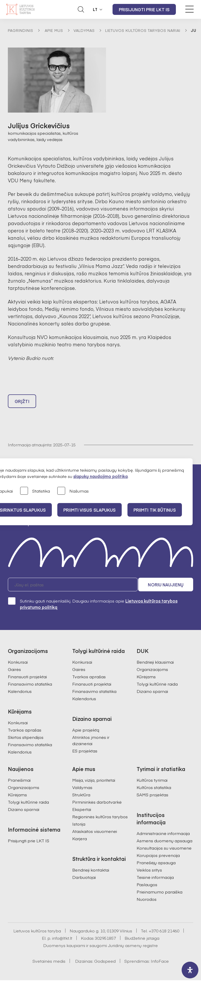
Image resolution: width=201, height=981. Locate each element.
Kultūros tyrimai (152, 781)
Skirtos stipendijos (25, 738)
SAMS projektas (152, 795)
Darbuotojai (84, 878)
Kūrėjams (146, 677)
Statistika (35, 491)
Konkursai (18, 662)
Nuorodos (147, 900)
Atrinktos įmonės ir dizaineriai (90, 741)
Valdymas (84, 30)
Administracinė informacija (163, 834)
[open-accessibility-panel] (190, 970)
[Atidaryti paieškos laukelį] (80, 9)
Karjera (79, 839)
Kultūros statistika (154, 788)
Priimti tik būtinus (156, 510)
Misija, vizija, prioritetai (93, 781)
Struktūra (81, 795)
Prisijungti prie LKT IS (144, 9)
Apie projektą (85, 730)
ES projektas (84, 751)
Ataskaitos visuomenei (94, 832)
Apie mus (54, 30)
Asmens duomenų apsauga (164, 841)
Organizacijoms (152, 670)
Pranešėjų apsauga (156, 863)
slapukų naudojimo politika (100, 476)
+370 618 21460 (164, 931)
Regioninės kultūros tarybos (100, 817)
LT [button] (95, 9)
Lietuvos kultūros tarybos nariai (142, 30)
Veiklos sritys (149, 870)
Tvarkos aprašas (24, 730)
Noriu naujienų (168, 585)
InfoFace (160, 962)
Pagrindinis (20, 30)
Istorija (78, 824)
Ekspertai (81, 810)
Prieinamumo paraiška (159, 892)
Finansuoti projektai (27, 677)
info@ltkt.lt (62, 939)
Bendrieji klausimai (155, 662)
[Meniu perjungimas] (189, 9)
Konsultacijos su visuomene (164, 848)
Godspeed (105, 962)
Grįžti (22, 402)
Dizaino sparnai (152, 692)
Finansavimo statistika (30, 684)
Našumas (73, 491)
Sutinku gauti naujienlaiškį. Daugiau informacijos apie (92, 604)
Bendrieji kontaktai (90, 870)
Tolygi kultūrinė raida (157, 684)
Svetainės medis (48, 962)
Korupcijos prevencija (158, 856)
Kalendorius (20, 692)
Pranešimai (19, 781)
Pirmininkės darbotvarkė (97, 802)
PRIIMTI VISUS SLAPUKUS (90, 510)
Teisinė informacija (155, 878)
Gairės (14, 670)
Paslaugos (147, 885)
